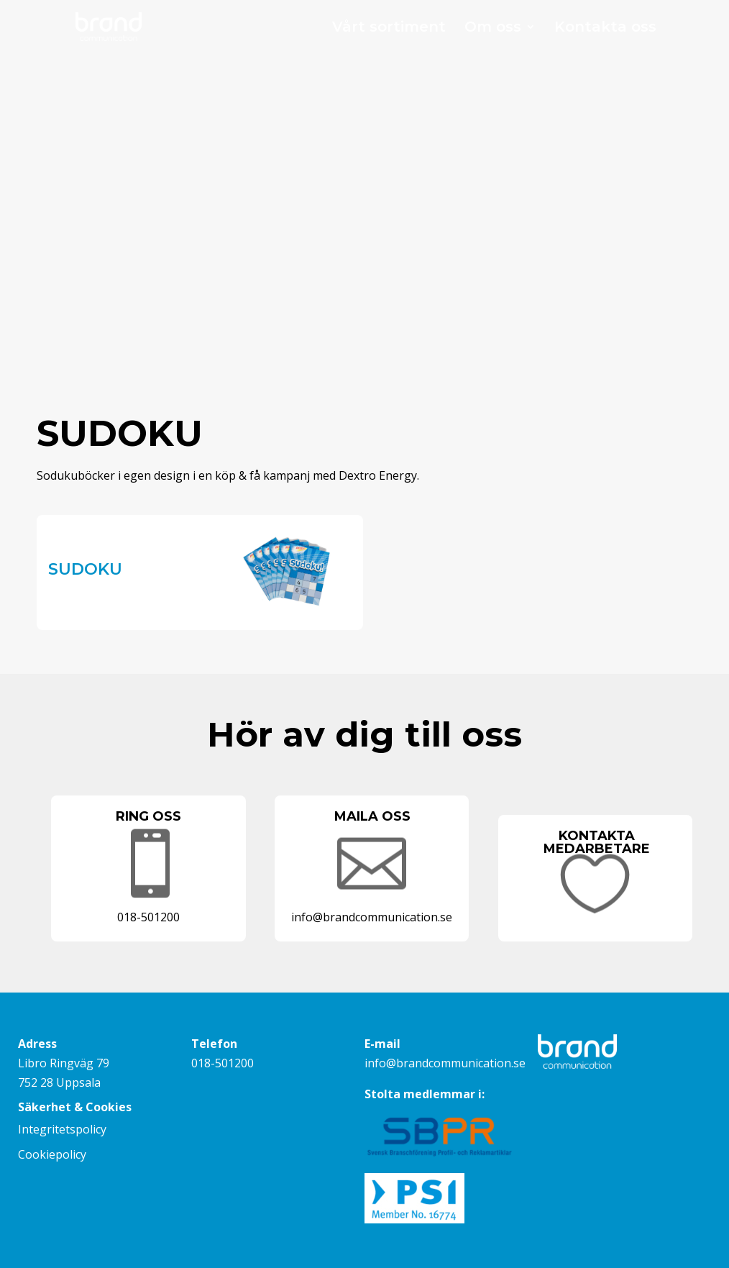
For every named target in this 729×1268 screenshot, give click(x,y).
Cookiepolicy (52, 1154)
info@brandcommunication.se (445, 1063)
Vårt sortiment (389, 28)
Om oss (492, 28)
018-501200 (222, 1063)
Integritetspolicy (62, 1129)
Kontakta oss (605, 28)
